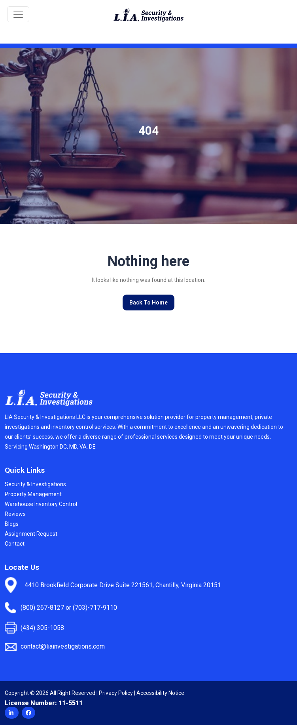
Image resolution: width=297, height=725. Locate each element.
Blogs (12, 524)
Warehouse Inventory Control (41, 504)
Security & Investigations (35, 484)
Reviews (15, 514)
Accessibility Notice (160, 693)
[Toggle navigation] (18, 14)
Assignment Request (31, 534)
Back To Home (148, 302)
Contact (15, 543)
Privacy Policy (116, 693)
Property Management (33, 494)
